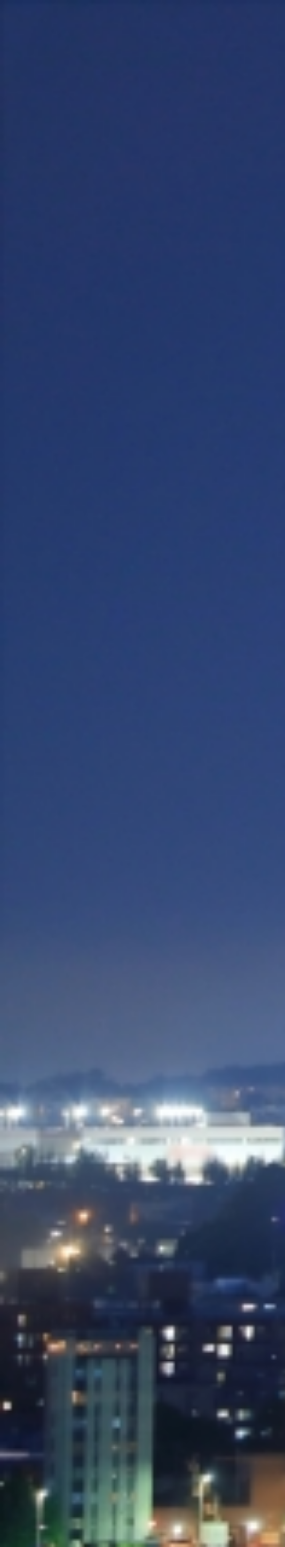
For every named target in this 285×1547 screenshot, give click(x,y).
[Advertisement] (142, 170)
